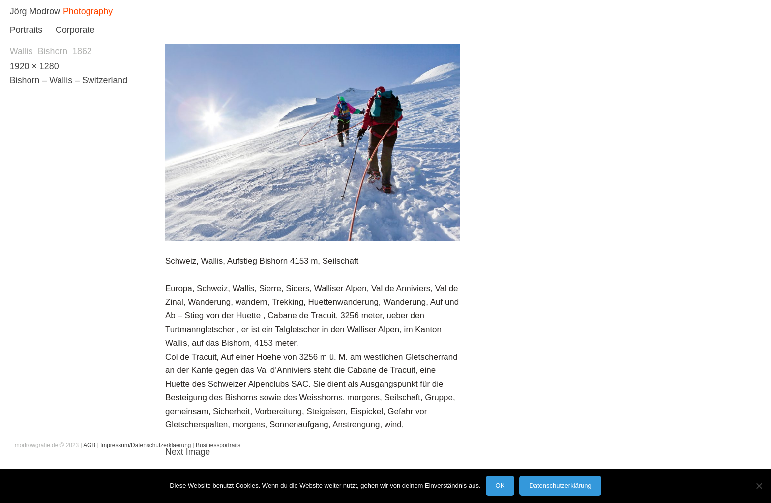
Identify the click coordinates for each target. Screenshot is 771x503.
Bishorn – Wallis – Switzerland (68, 80)
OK (500, 485)
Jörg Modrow (35, 11)
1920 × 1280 (34, 66)
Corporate (75, 30)
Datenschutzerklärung (560, 485)
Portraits (26, 30)
